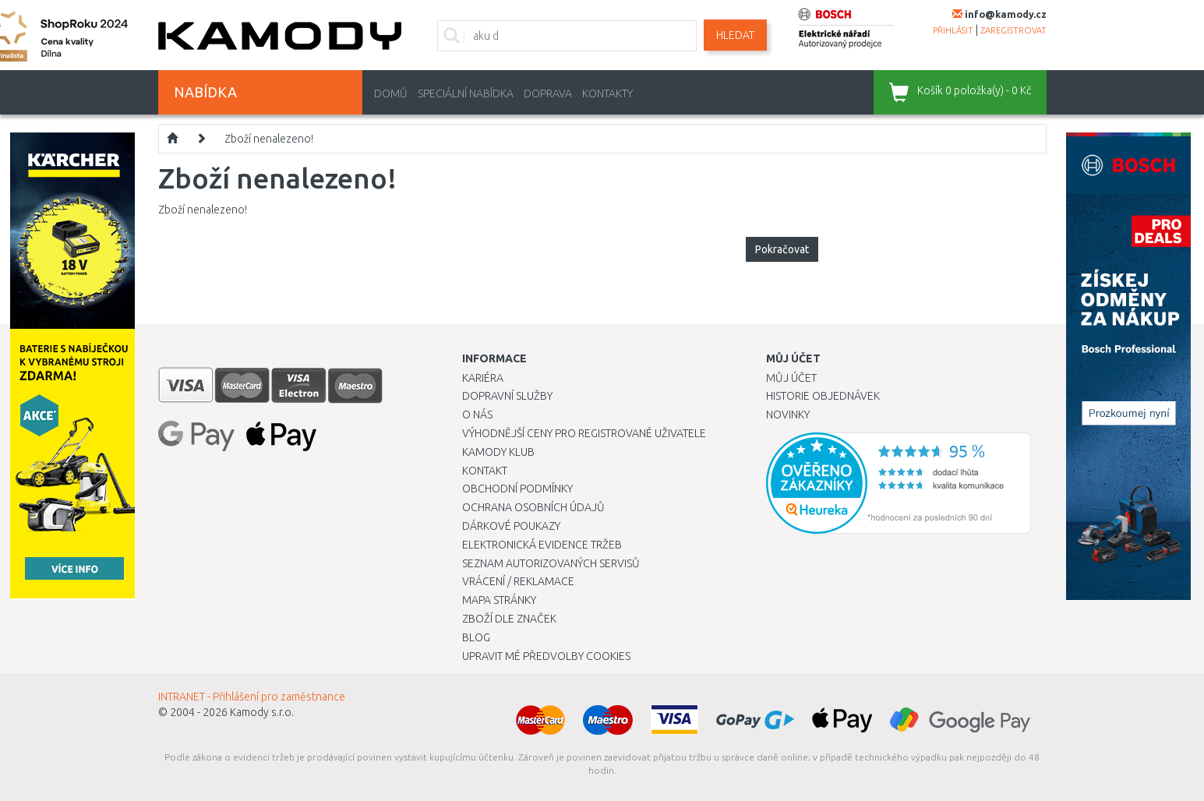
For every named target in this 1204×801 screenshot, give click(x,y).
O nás (477, 414)
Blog (476, 637)
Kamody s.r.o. (262, 712)
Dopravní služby (507, 396)
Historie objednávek (823, 396)
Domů (391, 93)
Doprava (548, 93)
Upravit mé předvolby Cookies (546, 656)
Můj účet (791, 378)
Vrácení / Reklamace (518, 581)
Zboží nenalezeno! (268, 138)
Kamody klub (498, 452)
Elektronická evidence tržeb (542, 544)
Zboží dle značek (509, 618)
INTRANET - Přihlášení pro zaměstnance (251, 696)
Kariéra (482, 378)
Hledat (735, 35)
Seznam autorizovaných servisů (551, 563)
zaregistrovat (1013, 30)
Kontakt (484, 470)
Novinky (788, 414)
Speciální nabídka (466, 93)
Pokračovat (782, 249)
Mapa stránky (499, 600)
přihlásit (953, 30)
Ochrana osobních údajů (533, 507)
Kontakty (607, 93)
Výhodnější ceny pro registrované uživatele (584, 433)
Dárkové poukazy (511, 526)
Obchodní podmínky (517, 488)
